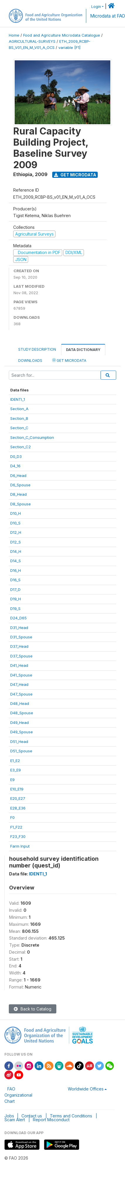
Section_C (19, 427)
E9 (12, 779)
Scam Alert (14, 1119)
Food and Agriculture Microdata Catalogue (61, 35)
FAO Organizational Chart (18, 1095)
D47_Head (19, 684)
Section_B (19, 418)
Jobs (9, 1115)
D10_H (15, 513)
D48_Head (19, 703)
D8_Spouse (20, 504)
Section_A (19, 408)
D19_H (15, 598)
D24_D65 (18, 618)
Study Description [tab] (37, 349)
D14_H (15, 551)
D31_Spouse (21, 637)
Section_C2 (20, 446)
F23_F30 (18, 836)
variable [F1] (69, 47)
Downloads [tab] (30, 360)
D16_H (15, 570)
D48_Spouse (21, 712)
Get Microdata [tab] (69, 360)
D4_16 (15, 465)
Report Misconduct (51, 1119)
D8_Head (18, 494)
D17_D (15, 589)
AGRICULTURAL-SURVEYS (32, 41)
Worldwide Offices (86, 1088)
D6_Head (18, 475)
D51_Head (19, 741)
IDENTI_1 (17, 399)
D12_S (15, 542)
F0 (12, 817)
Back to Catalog (32, 1008)
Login (96, 6)
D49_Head (19, 722)
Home (14, 35)
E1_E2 (15, 760)
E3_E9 (15, 770)
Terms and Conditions (71, 1115)
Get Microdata (75, 174)
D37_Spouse (21, 656)
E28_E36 (18, 808)
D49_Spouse (21, 732)
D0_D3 (16, 456)
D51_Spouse (21, 751)
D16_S (15, 579)
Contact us (31, 1115)
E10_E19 (16, 789)
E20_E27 (17, 798)
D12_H (15, 532)
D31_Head (19, 627)
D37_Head (19, 646)
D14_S (15, 560)
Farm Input (20, 846)
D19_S (15, 608)
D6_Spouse (20, 485)
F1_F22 (16, 827)
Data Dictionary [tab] (83, 349)
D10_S (15, 523)
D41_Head (19, 665)
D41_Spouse (21, 675)
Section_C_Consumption (32, 437)
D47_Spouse (21, 694)
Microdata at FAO (107, 16)
